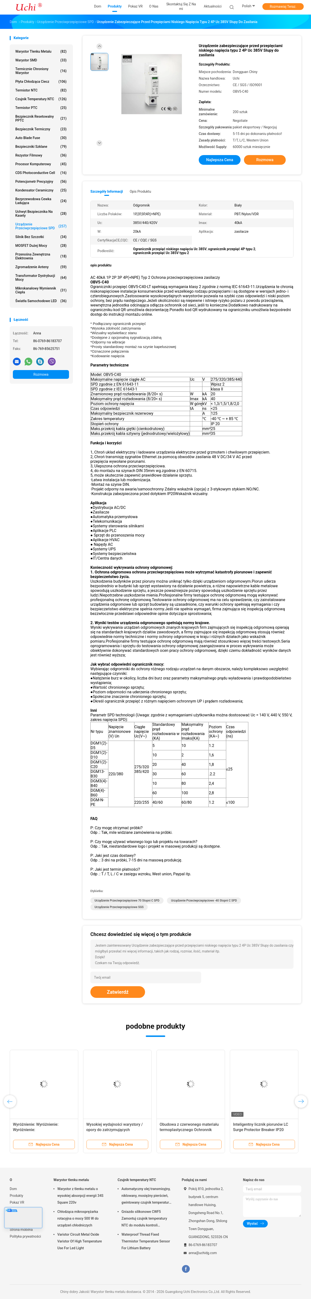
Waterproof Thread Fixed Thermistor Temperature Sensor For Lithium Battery (145, 1241)
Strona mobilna (21, 1230)
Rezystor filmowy (41, 155)
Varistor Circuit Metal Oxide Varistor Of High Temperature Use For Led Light (79, 1241)
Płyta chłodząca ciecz (41, 81)
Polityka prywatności (25, 1236)
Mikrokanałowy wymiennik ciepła (41, 290)
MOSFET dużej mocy (41, 245)
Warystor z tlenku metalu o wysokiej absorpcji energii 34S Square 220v (80, 1195)
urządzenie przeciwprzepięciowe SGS (119, 907)
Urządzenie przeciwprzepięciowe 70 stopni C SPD (127, 900)
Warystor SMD (41, 60)
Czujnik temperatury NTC (41, 99)
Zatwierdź (118, 992)
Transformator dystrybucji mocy (41, 277)
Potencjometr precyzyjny (41, 181)
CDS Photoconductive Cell (41, 172)
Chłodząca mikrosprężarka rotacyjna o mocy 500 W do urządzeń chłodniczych (78, 1218)
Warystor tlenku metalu (41, 51)
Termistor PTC (41, 107)
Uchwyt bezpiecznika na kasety (41, 213)
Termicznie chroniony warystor (41, 71)
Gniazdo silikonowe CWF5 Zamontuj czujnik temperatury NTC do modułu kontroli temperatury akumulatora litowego (144, 1219)
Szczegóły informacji (106, 191)
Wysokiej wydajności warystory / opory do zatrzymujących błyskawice (114, 1129)
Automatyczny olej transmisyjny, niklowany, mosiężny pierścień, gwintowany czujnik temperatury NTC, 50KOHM (146, 1196)
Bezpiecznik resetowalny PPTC (41, 118)
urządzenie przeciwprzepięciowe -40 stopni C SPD (204, 900)
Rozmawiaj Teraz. (283, 6)
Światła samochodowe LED (41, 300)
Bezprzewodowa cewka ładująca (41, 201)
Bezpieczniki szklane (41, 146)
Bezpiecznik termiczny (41, 129)
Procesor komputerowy (41, 164)
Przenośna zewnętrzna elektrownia (41, 256)
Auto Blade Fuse (41, 137)
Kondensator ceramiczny (41, 190)
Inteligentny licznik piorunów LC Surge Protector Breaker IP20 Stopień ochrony (260, 1129)
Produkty (16, 1196)
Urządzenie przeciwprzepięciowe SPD (41, 226)
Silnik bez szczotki (41, 236)
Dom (13, 1189)
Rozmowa (41, 374)
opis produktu (140, 191)
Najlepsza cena (219, 159)
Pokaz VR (17, 1202)
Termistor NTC (41, 90)
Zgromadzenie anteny (41, 267)
